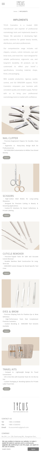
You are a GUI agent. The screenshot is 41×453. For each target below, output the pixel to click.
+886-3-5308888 (14, 422)
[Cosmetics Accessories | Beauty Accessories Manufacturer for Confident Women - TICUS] (20, 4)
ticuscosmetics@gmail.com (19, 427)
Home (15, 11)
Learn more (6, 449)
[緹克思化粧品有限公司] (20, 407)
